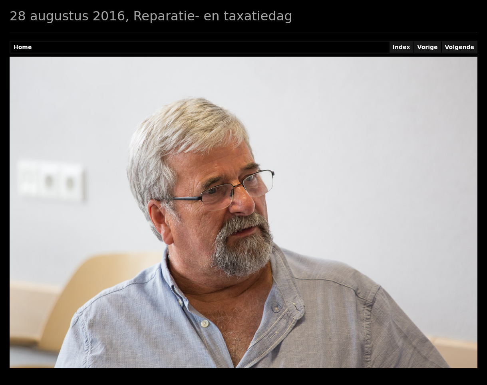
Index (401, 47)
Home (23, 47)
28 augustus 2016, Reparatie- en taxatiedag (151, 16)
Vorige (427, 47)
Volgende (460, 47)
